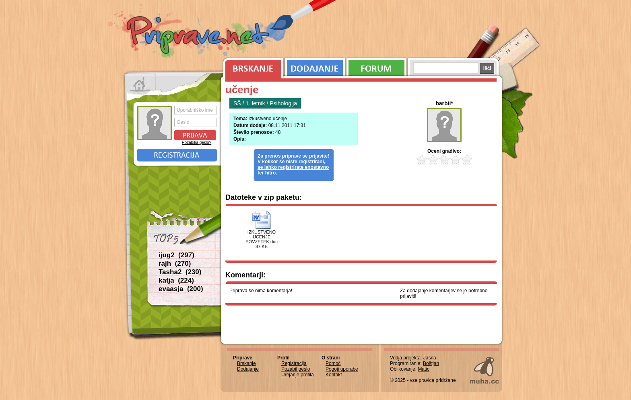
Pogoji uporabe (342, 369)
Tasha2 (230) (180, 272)
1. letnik (255, 103)
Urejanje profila (297, 374)
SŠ (237, 103)
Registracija (177, 155)
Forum (376, 66)
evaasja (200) (181, 289)
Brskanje (252, 66)
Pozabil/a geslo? (196, 142)
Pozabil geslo (295, 369)
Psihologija (283, 103)
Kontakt (334, 374)
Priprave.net (198, 36)
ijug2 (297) (176, 255)
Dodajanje (315, 66)
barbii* (444, 103)
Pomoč (333, 363)
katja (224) (176, 280)
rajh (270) (175, 263)
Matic (423, 369)
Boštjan (431, 363)
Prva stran (140, 84)
